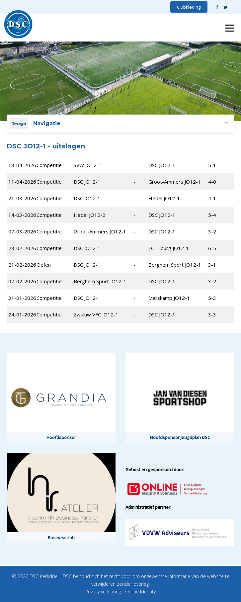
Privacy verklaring (103, 591)
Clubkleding (189, 7)
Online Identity (140, 591)
